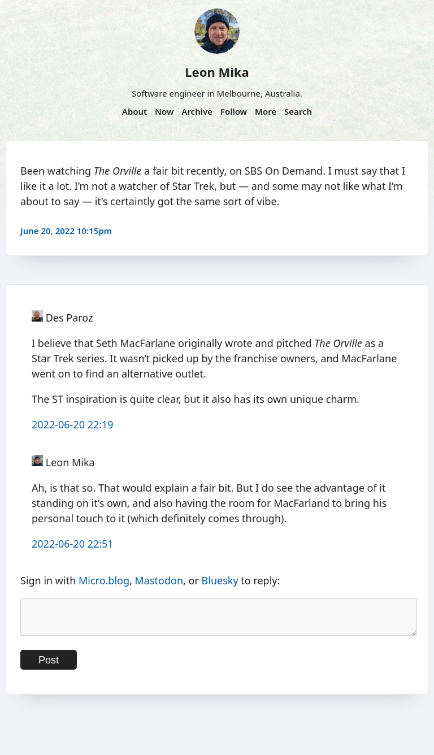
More (265, 111)
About (134, 111)
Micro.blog (104, 580)
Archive (196, 111)
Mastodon (159, 580)
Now (164, 111)
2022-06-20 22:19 (73, 424)
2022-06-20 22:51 (73, 543)
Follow (233, 111)
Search (298, 111)
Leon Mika (217, 71)
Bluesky (220, 580)
